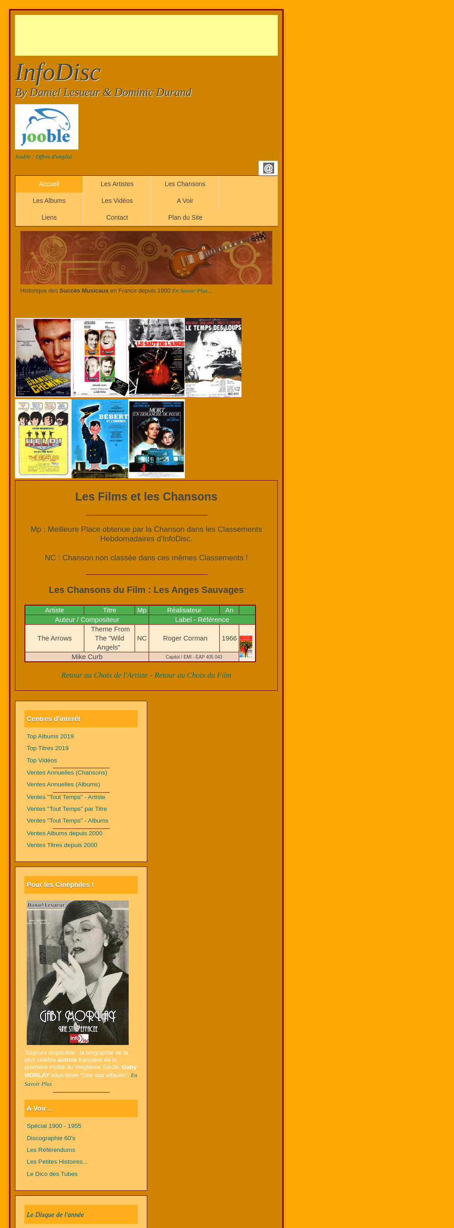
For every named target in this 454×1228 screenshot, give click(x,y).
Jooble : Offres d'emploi (43, 156)
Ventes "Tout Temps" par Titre (67, 808)
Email (268, 168)
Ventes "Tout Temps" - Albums (67, 820)
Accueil (49, 184)
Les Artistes (117, 184)
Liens (49, 217)
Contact (117, 217)
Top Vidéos (42, 760)
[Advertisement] (180, 35)
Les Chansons (185, 184)
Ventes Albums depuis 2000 (64, 833)
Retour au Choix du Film (193, 675)
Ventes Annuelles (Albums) (63, 784)
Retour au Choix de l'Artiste (104, 675)
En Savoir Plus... (192, 290)
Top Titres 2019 (48, 748)
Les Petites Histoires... (57, 1161)
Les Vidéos (117, 200)
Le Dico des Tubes (52, 1173)
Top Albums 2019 (50, 736)
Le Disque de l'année (55, 1214)
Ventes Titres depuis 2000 (62, 845)
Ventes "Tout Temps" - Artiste (66, 797)
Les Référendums (51, 1149)
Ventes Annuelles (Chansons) (67, 772)
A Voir (185, 200)
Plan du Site (185, 217)
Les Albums (49, 200)
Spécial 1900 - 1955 (54, 1125)
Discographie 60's (51, 1138)
